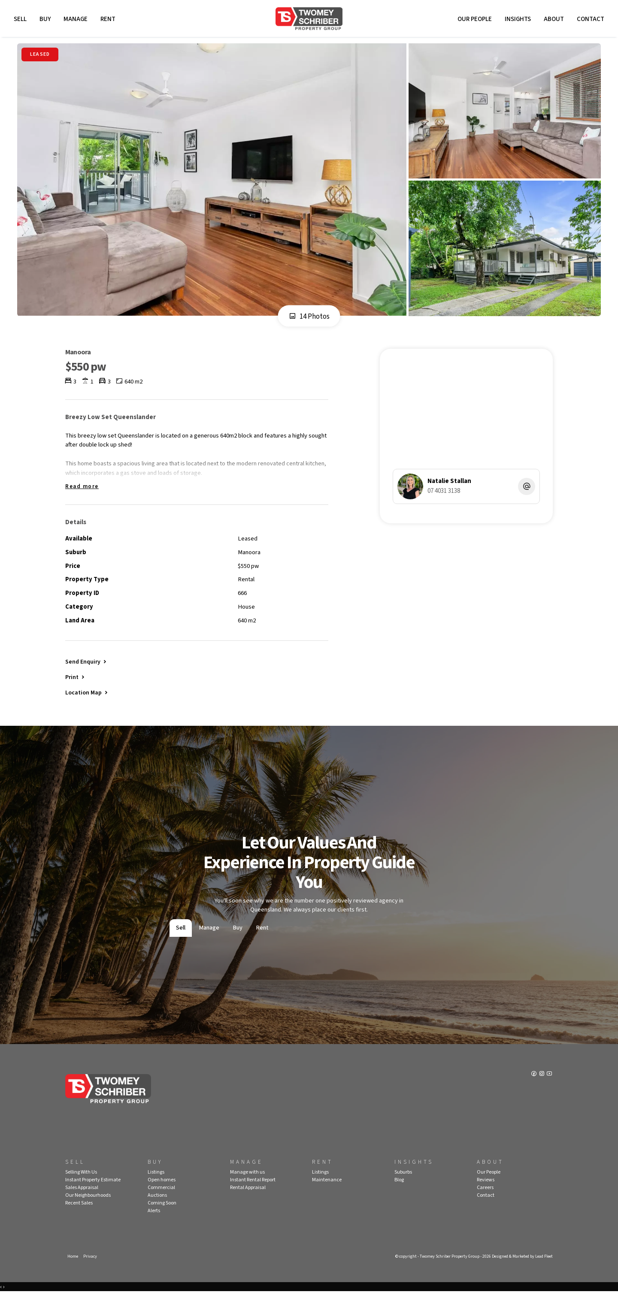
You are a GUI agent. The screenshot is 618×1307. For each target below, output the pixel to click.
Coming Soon (162, 1217)
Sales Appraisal (81, 1201)
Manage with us (247, 1186)
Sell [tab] (180, 941)
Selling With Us (81, 1186)
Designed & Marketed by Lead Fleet (519, 1271)
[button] (75, 689)
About (552, 20)
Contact (589, 20)
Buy (46, 20)
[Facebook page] (534, 1088)
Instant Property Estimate (93, 1194)
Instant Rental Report (253, 1194)
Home (73, 1271)
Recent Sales (79, 1217)
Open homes (162, 1194)
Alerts (154, 1225)
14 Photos (309, 319)
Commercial (161, 1201)
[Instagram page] (542, 1088)
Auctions (157, 1209)
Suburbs (403, 1186)
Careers (485, 1201)
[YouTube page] (549, 1088)
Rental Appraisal (248, 1201)
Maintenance (327, 1194)
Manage (77, 20)
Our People (473, 20)
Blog (399, 1194)
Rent (109, 20)
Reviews (485, 1194)
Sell (21, 20)
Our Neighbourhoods (88, 1209)
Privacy (91, 1271)
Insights (516, 20)
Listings (156, 1186)
